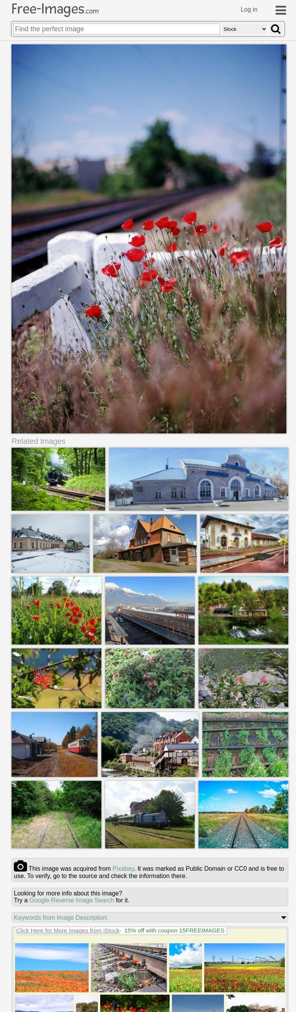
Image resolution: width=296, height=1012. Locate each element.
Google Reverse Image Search (71, 900)
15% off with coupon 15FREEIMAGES (174, 930)
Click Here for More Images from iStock (67, 930)
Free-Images (55, 9)
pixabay (123, 868)
